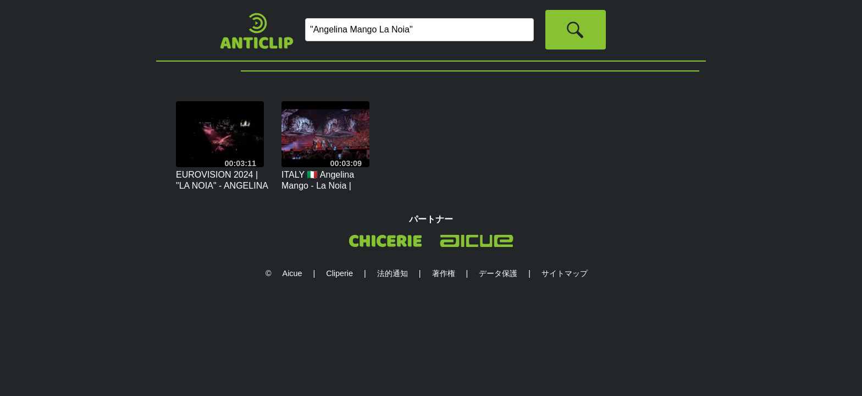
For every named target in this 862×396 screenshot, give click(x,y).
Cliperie (339, 273)
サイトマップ (564, 273)
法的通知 (392, 273)
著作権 (443, 273)
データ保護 (498, 273)
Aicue (292, 273)
